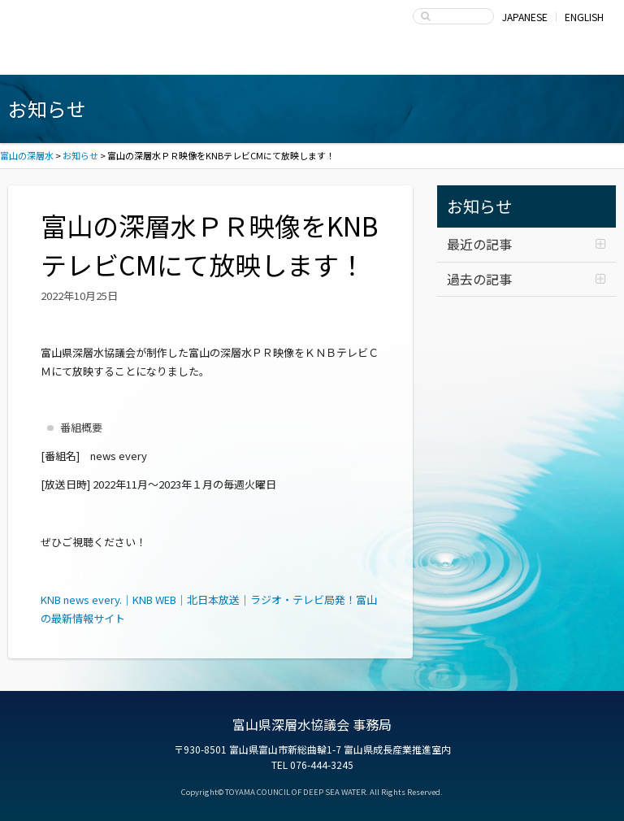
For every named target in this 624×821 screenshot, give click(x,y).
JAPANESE (525, 17)
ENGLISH (584, 17)
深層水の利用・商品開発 (312, 58)
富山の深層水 (73, 21)
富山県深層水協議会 (432, 58)
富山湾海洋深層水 (73, 58)
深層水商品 (193, 58)
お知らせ (479, 206)
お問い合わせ (551, 58)
